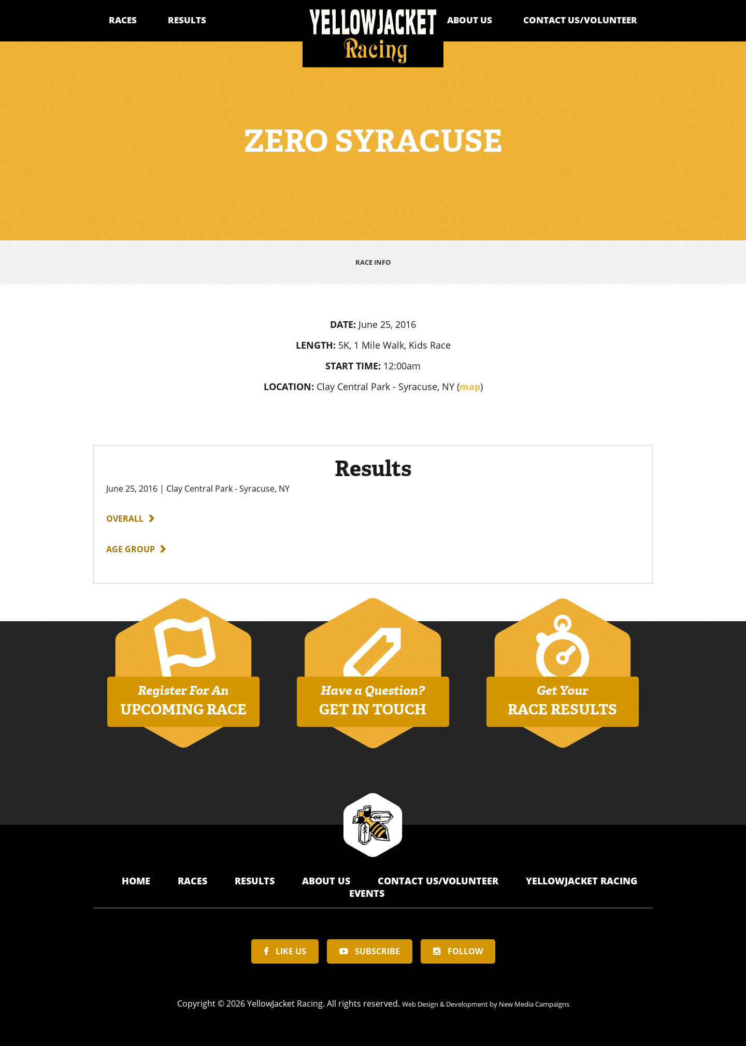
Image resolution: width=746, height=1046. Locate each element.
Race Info (373, 260)
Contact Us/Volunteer (580, 20)
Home (137, 877)
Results (187, 20)
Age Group (130, 545)
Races (123, 20)
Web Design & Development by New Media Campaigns (486, 1000)
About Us (469, 20)
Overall (125, 515)
